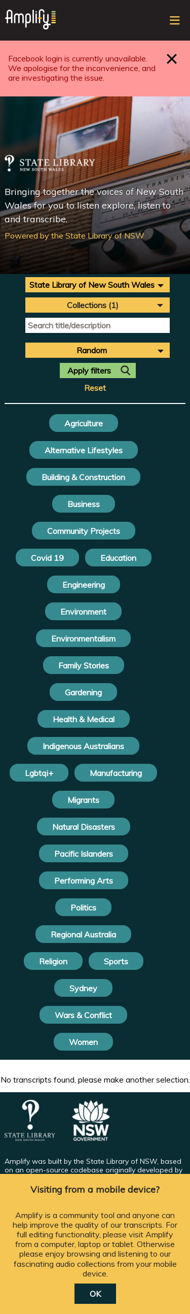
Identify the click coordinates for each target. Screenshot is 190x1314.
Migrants (83, 800)
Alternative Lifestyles (84, 450)
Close (172, 58)
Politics (83, 907)
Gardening (83, 692)
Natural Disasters (83, 827)
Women (83, 1042)
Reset (95, 388)
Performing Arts (83, 880)
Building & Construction (83, 477)
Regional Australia (83, 934)
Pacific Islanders (83, 854)
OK (95, 1294)
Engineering (83, 585)
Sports (116, 961)
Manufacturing (116, 773)
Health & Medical (84, 719)
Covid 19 (47, 558)
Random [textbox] (92, 350)
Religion (53, 961)
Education (118, 558)
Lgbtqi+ (39, 773)
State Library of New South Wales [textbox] (92, 285)
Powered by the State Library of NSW (74, 235)
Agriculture (83, 423)
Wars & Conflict (83, 1015)
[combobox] (97, 284)
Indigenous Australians (83, 746)
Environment (83, 612)
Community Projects (83, 531)
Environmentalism (83, 638)
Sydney (83, 988)
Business (83, 504)
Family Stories (83, 665)
